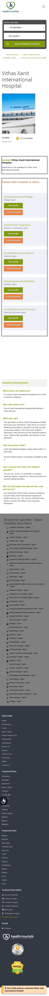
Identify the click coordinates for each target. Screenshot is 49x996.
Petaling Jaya (7, 847)
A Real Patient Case (9, 735)
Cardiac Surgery (11, 899)
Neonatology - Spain (16, 569)
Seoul (4, 854)
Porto (4, 876)
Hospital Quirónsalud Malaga (18, 196)
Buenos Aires (7, 787)
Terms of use (7, 754)
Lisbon (4, 880)
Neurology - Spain (15, 686)
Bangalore (6, 776)
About (4, 761)
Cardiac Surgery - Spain (17, 537)
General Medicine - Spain (18, 616)
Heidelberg (6, 865)
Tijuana (5, 862)
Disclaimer (6, 758)
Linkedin (6, 928)
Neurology (9, 910)
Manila (4, 821)
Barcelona (6, 784)
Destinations (7, 739)
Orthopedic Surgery (12, 913)
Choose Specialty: (11, 22)
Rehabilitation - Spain (16, 642)
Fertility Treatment (11, 906)
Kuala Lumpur (7, 813)
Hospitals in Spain (9, 58)
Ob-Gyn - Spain (14, 635)
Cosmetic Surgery (11, 902)
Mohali (4, 869)
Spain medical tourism (31, 55)
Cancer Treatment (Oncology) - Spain (22, 653)
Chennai (5, 791)
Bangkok (5, 780)
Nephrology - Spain (15, 631)
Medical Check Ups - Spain (18, 683)
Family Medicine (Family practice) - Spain (24, 612)
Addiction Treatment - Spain (18, 527)
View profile (13, 205)
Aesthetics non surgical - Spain (20, 594)
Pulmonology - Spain (16, 580)
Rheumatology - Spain (16, 697)
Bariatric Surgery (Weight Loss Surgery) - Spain (23, 532)
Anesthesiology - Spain (17, 649)
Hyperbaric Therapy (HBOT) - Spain (21, 559)
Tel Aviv (5, 858)
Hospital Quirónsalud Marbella (19, 281)
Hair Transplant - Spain (17, 620)
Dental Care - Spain (15, 541)
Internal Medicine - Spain (17, 627)
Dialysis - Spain (14, 661)
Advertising (6, 724)
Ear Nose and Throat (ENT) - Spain (21, 545)
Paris (4, 884)
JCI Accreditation (26, 138)
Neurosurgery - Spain (16, 573)
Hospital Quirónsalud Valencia (19, 253)
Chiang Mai (6, 795)
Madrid (5, 817)
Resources (6, 747)
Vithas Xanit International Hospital (33, 58)
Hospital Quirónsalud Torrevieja (19, 309)
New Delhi (6, 843)
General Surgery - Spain (17, 672)
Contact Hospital (13, 212)
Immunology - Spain (16, 679)
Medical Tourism (12, 55)
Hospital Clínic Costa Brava (17, 225)
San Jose (5, 850)
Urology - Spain (14, 701)
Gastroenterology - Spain (17, 552)
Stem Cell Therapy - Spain (18, 646)
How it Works (7, 732)
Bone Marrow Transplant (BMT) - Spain (23, 598)
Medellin (5, 824)
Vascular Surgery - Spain (17, 590)
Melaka (4, 836)
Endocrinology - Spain (16, 664)
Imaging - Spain (14, 623)
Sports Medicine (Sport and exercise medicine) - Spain (26, 585)
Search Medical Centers (27, 44)
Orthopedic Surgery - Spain (18, 690)
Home (4, 721)
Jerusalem (6, 806)
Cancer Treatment (11, 895)
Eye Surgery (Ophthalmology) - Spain (22, 548)
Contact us (6, 765)
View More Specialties (10, 917)
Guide (4, 728)
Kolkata (5, 810)
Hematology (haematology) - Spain (21, 675)
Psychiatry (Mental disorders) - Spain (22, 694)
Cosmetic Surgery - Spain (18, 657)
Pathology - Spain (15, 577)
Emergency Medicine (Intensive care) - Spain (25, 609)
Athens (4, 873)
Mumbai (5, 839)
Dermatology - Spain (16, 605)
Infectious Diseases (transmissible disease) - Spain (25, 564)
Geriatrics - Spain (14, 556)
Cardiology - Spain (15, 601)
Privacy (5, 750)
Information (6, 743)
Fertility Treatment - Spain (18, 668)
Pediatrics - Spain (15, 638)
